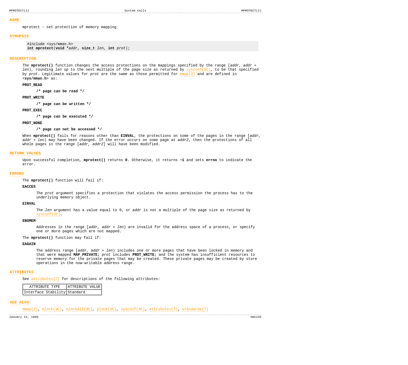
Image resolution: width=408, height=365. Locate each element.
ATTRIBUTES (22, 305)
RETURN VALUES (25, 170)
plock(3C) (107, 345)
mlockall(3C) (79, 345)
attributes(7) (45, 312)
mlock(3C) (52, 345)
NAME (14, 20)
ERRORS (17, 193)
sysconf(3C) (198, 75)
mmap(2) (187, 80)
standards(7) (195, 345)
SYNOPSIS (19, 38)
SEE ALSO (19, 338)
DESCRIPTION (23, 63)
